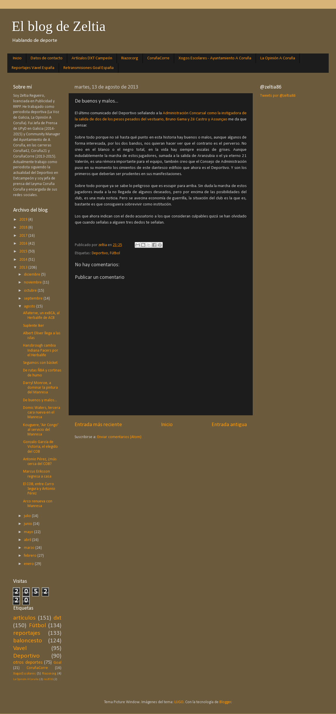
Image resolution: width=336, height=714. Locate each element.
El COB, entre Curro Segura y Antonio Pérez (39, 488)
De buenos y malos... (40, 400)
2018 (23, 227)
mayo (29, 532)
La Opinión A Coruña (277, 58)
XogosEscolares (24, 673)
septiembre (34, 298)
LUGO (178, 702)
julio (28, 516)
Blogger (225, 702)
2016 (23, 244)
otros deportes (28, 662)
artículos (24, 618)
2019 (23, 220)
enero (29, 564)
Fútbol (115, 253)
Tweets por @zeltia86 (278, 96)
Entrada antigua (229, 425)
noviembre (33, 282)
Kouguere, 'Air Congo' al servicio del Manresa (40, 429)
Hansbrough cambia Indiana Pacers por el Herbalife (40, 350)
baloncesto (27, 641)
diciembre (32, 274)
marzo (29, 548)
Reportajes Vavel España (33, 68)
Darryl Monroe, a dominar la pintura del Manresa (40, 387)
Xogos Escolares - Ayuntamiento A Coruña (215, 58)
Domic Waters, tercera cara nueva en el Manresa (41, 412)
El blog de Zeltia (58, 26)
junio (28, 524)
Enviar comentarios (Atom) (119, 437)
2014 (23, 260)
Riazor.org (129, 58)
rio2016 (48, 679)
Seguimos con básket (40, 363)
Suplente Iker (33, 326)
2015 (23, 251)
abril (28, 540)
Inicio (17, 58)
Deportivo (100, 253)
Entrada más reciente (98, 425)
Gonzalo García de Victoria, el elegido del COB (40, 446)
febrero (30, 556)
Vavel (20, 648)
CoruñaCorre (158, 58)
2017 (23, 236)
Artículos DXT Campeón (92, 58)
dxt (57, 618)
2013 (23, 267)
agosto (30, 306)
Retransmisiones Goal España (88, 68)
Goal (57, 663)
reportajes (26, 633)
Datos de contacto (47, 58)
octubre (31, 291)
